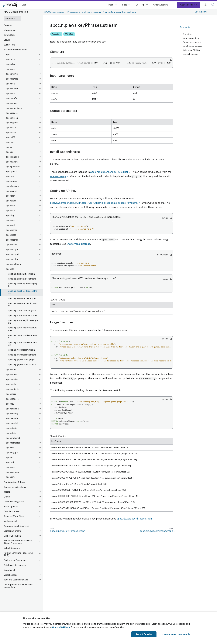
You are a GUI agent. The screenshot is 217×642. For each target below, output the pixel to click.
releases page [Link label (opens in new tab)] (58, 176)
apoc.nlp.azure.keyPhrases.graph (23, 321)
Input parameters (191, 38)
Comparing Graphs (12, 531)
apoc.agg (10, 59)
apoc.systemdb (13, 438)
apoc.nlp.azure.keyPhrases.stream (22, 329)
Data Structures (11, 511)
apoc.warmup (12, 472)
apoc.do (10, 142)
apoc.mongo (12, 249)
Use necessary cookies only (175, 634)
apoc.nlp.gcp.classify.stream (22, 355)
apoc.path (11, 384)
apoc (8, 54)
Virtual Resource (12, 548)
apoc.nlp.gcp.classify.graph (21, 350)
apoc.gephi (11, 171)
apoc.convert (12, 103)
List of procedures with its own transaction (18, 585)
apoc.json (10, 196)
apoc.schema (12, 409)
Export (7, 497)
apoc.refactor (12, 399)
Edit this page (201, 12)
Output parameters (192, 42)
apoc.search (12, 418)
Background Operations (15, 560)
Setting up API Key (191, 50)
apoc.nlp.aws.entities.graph (21, 274)
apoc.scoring (12, 413)
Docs (110, 4)
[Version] (12, 18)
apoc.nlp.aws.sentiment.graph (22, 298)
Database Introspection (15, 565)
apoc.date (11, 132)
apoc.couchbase (14, 108)
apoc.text (10, 447)
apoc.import (11, 191)
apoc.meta (11, 235)
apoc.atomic (12, 74)
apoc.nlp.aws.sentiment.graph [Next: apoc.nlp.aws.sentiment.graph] (156, 530)
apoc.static (11, 428)
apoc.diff (10, 137)
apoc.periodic (12, 389)
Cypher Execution (12, 536)
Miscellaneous (10, 575)
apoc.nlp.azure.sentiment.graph (23, 336)
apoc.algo (11, 64)
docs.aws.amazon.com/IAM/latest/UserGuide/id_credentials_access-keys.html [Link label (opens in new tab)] (94, 202)
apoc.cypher (12, 122)
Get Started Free (188, 4)
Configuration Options (14, 482)
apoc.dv (9, 147)
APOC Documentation (54, 12)
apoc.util (10, 462)
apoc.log (10, 215)
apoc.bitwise (12, 79)
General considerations (15, 487)
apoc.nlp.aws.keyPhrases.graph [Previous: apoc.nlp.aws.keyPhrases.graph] (67, 530)
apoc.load (10, 205)
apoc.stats (11, 433)
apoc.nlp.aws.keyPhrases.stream (22, 292)
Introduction (10, 30)
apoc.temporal (13, 443)
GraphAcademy (160, 4)
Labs (23, 4)
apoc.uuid (10, 467)
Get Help (140, 4)
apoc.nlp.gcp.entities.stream (22, 364)
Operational (9, 570)
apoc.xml (10, 477)
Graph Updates (11, 506)
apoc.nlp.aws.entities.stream (22, 279)
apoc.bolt (10, 84)
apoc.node (11, 369)
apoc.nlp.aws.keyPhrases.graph (23, 284)
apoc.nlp (10, 269)
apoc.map (10, 220)
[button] (205, 5)
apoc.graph (11, 181)
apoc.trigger (12, 452)
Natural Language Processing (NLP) (18, 554)
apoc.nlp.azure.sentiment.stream (22, 343)
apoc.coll (10, 93)
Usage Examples (191, 54)
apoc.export (12, 162)
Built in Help (9, 45)
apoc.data (11, 127)
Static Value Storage (78, 243)
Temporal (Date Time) (14, 516)
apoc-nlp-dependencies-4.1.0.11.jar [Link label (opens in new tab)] (109, 171)
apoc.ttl (9, 457)
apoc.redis (11, 394)
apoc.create (12, 113)
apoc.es (9, 152)
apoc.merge (11, 230)
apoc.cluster (12, 88)
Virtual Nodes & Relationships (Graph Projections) (18, 541)
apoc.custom (12, 118)
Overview (8, 25)
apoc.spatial (12, 423)
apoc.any (10, 69)
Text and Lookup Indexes (16, 580)
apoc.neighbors (13, 264)
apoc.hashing (12, 186)
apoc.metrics (12, 240)
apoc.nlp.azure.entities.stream (22, 315)
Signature (187, 34)
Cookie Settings (61, 627)
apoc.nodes (11, 374)
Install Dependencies (192, 46)
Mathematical (10, 521)
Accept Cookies (144, 634)
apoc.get (10, 176)
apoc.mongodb (13, 254)
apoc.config (11, 98)
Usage (7, 40)
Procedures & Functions (15, 49)
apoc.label (11, 201)
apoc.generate (13, 166)
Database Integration (14, 501)
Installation (9, 35)
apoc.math (11, 225)
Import (7, 492)
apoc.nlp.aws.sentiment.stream (22, 304)
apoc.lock (10, 210)
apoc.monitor (12, 259)
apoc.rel (10, 404)
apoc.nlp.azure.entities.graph (22, 310)
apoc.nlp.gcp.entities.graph (21, 359)
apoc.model (11, 244)
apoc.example (12, 157)
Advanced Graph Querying (16, 526)
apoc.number (12, 379)
